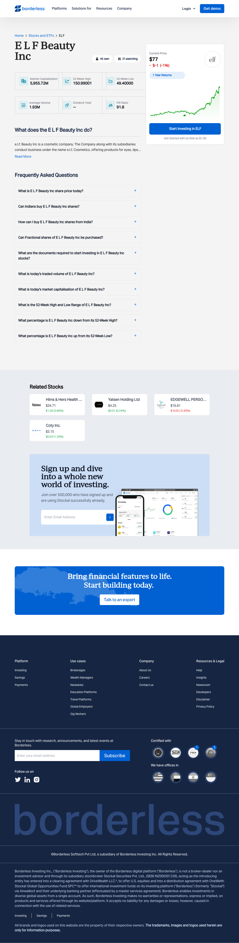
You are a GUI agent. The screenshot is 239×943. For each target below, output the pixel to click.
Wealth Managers (81, 677)
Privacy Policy (205, 706)
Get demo (212, 8)
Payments (21, 685)
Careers (144, 677)
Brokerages (77, 670)
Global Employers (81, 706)
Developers (203, 692)
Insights (201, 677)
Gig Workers (78, 714)
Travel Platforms (80, 699)
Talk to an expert (119, 599)
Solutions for (81, 9)
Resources (104, 9)
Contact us (146, 685)
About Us (145, 670)
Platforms (59, 9)
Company (124, 9)
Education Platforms (83, 692)
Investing (21, 670)
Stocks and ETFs (41, 35)
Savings (20, 677)
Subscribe (114, 755)
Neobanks (76, 685)
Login (189, 9)
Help (199, 670)
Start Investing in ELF (185, 129)
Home (19, 35)
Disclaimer (203, 699)
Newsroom (203, 685)
